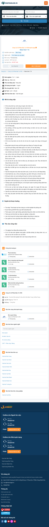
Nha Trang (18, 52)
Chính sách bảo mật (5, 492)
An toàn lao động (6, 339)
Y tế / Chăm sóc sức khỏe (18, 55)
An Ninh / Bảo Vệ (6, 336)
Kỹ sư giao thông (12, 315)
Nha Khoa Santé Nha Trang (13, 262)
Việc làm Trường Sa (6, 384)
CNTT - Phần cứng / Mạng (8, 343)
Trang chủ (3, 71)
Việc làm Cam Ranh (6, 359)
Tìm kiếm (24, 21)
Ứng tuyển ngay (36, 66)
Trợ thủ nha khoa (12, 275)
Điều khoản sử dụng (5, 499)
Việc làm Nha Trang (6, 356)
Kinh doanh (5, 25)
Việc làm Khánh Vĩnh (7, 366)
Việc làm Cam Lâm (6, 363)
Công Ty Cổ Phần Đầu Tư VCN (15, 71)
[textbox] (13, 16)
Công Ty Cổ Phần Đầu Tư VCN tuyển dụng (24, 47)
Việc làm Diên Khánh (7, 377)
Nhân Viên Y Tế (24, 50)
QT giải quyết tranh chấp (7, 494)
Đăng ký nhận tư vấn (14, 429)
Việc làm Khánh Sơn (7, 380)
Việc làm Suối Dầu (6, 395)
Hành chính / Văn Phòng (16, 25)
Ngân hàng (35, 25)
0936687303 (6, 485)
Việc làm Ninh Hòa (6, 370)
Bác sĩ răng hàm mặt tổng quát (15, 260)
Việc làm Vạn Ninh (6, 373)
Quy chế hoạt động (5, 502)
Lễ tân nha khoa (12, 268)
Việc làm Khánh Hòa (7, 464)
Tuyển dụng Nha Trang (7, 461)
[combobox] (13, 16)
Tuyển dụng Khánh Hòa (8, 466)
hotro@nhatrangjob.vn (8, 482)
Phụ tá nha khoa (12, 252)
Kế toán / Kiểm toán (27, 25)
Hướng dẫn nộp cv (5, 497)
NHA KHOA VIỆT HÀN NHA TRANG (15, 254)
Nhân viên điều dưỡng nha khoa (16, 283)
